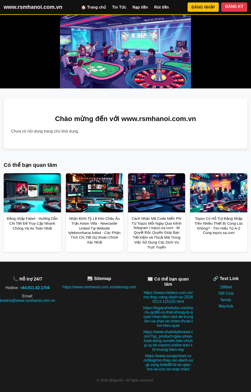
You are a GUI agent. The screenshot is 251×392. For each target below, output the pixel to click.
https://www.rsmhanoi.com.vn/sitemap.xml (99, 287)
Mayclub (226, 306)
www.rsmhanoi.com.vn (33, 7)
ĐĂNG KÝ (234, 6)
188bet (226, 287)
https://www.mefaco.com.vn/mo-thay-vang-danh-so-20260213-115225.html (168, 297)
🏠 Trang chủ (93, 7)
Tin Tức (119, 7)
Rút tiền (161, 7)
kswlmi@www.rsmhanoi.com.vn (27, 300)
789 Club (226, 293)
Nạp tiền (140, 7)
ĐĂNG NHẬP (203, 7)
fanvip (226, 300)
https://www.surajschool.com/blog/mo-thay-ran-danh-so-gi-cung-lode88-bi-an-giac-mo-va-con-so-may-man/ (168, 362)
